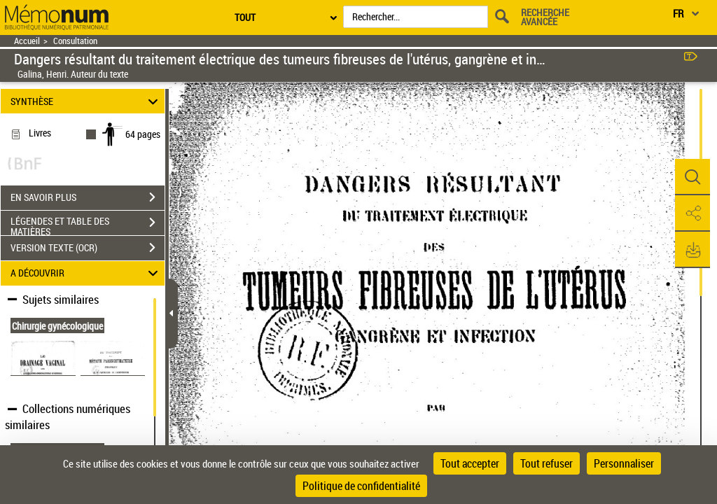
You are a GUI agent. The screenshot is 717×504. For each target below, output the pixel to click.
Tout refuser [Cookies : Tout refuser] (546, 463)
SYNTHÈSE (86, 101)
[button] (692, 177)
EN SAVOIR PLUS (88, 197)
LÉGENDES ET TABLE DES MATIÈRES (88, 224)
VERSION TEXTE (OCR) (88, 248)
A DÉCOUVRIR (86, 273)
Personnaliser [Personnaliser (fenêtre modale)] (624, 463)
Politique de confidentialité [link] (361, 485)
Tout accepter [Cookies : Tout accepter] (469, 463)
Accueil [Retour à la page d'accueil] (27, 41)
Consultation (75, 41)
